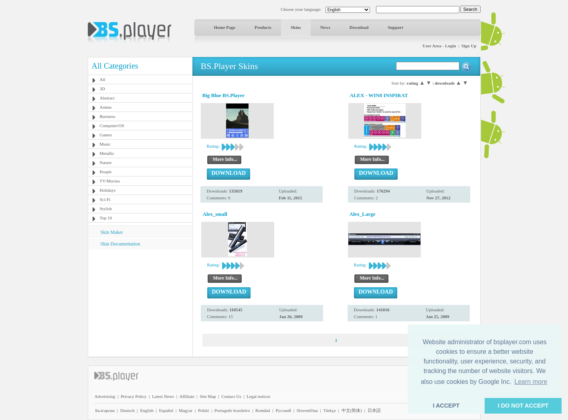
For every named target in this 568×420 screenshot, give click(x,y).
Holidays (108, 190)
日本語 (374, 410)
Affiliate (187, 396)
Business (107, 116)
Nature (106, 162)
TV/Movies (110, 181)
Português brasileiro (232, 410)
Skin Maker (112, 232)
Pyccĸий (283, 410)
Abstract (107, 97)
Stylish (106, 208)
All (102, 79)
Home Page (224, 27)
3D (102, 88)
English (147, 410)
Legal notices (258, 396)
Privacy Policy (133, 396)
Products (263, 27)
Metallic (107, 153)
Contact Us (231, 396)
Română (262, 410)
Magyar (185, 410)
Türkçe (329, 410)
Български (105, 410)
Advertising (105, 396)
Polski (203, 410)
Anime (106, 107)
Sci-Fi (105, 199)
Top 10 (106, 217)
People (106, 171)
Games (106, 134)
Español (166, 410)
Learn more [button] (530, 381)
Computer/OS (112, 125)
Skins (296, 27)
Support (395, 27)
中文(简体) (352, 410)
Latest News (163, 396)
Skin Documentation (120, 244)
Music (105, 144)
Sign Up (469, 45)
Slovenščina (307, 410)
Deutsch (127, 410)
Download (359, 27)
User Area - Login (439, 45)
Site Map (208, 396)
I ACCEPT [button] (446, 405)
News (325, 27)
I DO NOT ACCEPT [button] (523, 405)
